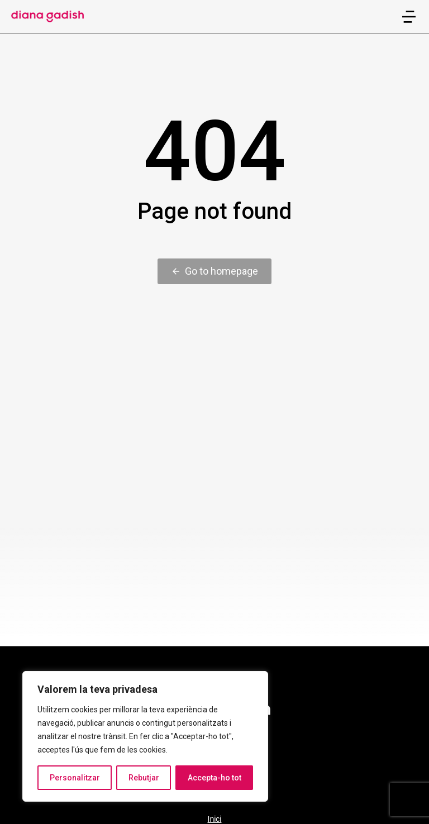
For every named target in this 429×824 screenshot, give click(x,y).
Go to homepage (214, 271)
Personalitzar (75, 777)
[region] (145, 736)
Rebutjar (143, 777)
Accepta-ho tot (214, 777)
